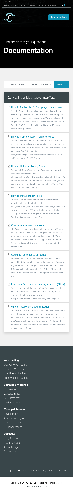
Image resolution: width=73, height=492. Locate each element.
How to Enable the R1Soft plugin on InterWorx (36, 118)
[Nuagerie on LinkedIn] (10, 470)
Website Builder (12, 393)
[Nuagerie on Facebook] (5, 470)
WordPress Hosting (15, 373)
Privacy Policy (40, 486)
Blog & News (11, 438)
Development (11, 413)
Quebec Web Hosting (16, 364)
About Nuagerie (12, 447)
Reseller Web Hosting (16, 369)
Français (7, 2)
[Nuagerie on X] (8, 470)
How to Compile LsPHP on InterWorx (36, 147)
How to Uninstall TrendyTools (36, 177)
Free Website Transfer (16, 377)
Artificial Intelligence (15, 418)
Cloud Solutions (13, 422)
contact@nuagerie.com (47, 5)
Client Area (59, 17)
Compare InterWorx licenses (36, 236)
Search (61, 84)
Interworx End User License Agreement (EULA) (36, 292)
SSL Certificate (12, 398)
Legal (28, 486)
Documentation (12, 442)
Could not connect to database (36, 265)
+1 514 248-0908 (28, 5)
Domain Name (12, 389)
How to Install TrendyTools (36, 206)
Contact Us (10, 451)
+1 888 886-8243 (11, 5)
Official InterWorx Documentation (36, 317)
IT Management (13, 427)
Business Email (12, 402)
